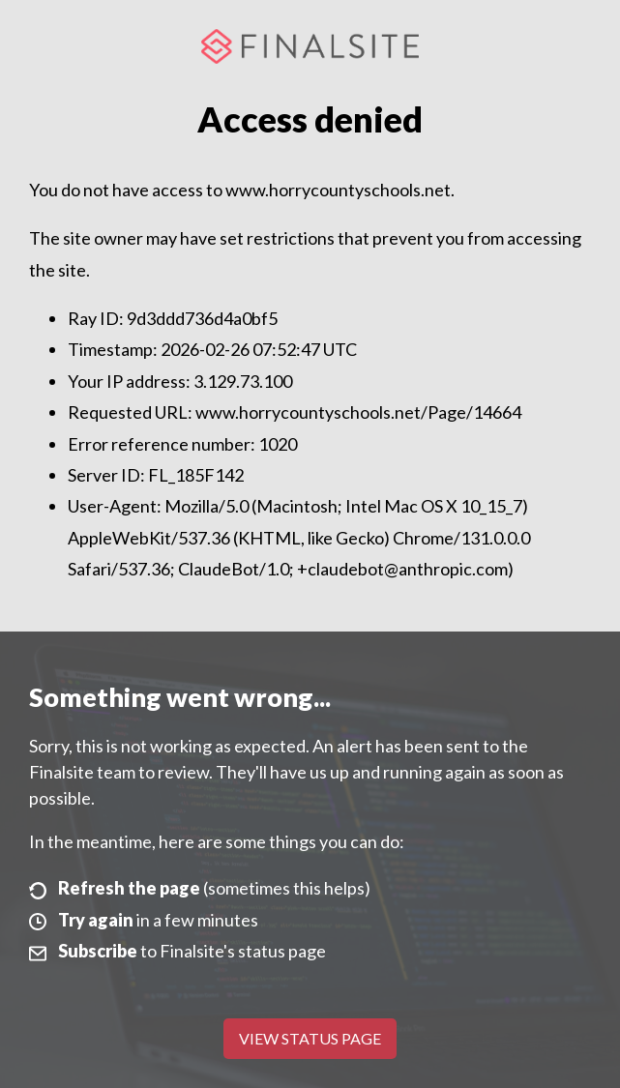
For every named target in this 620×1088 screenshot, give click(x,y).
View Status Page (310, 1038)
